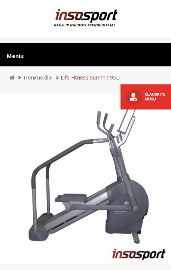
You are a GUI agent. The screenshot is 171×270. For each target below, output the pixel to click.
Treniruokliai (37, 77)
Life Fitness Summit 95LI (90, 77)
